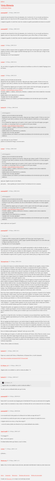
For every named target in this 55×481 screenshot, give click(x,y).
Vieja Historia (7, 5)
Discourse (9, 479)
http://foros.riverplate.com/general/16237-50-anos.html (14, 358)
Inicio (2, 475)
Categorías (7, 475)
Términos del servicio (24, 475)
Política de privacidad (36, 475)
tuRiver (2, 1)
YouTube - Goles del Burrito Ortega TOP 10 (11, 90)
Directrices (14, 475)
